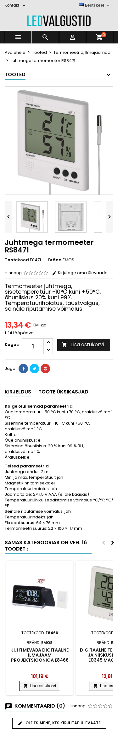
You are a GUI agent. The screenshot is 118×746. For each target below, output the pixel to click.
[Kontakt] (16, 5)
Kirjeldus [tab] (18, 391)
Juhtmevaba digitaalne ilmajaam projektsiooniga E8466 (40, 655)
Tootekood (17, 260)
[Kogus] (33, 346)
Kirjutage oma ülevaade (80, 273)
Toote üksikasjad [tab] (63, 391)
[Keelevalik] (95, 5)
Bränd (55, 260)
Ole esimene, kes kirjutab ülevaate (59, 723)
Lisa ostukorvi (83, 344)
